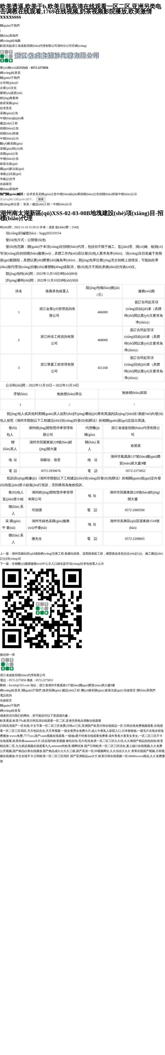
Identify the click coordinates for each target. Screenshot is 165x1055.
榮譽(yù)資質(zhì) (11, 93)
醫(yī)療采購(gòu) (11, 143)
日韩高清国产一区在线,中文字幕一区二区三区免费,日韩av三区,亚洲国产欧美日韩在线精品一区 (61, 725)
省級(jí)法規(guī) (10, 174)
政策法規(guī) (8, 163)
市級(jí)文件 (7, 179)
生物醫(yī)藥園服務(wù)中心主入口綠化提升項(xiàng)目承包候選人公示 (58, 563)
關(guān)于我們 (10, 25)
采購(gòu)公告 (9, 113)
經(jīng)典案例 (9, 98)
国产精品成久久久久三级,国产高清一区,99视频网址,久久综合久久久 (87, 751)
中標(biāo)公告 (9, 158)
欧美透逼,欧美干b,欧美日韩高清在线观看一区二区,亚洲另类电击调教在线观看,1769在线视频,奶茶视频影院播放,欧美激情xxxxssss (80, 11)
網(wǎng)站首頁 (10, 72)
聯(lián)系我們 (9, 35)
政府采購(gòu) (9, 103)
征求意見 (6, 108)
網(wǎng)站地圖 (10, 40)
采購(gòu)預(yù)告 (11, 148)
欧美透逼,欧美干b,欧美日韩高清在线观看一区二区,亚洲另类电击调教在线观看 (50, 720)
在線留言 (6, 184)
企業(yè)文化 (8, 88)
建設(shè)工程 (9, 123)
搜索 (41, 199)
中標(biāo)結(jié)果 (12, 118)
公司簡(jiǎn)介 (9, 82)
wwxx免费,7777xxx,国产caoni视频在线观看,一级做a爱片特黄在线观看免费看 (59, 735)
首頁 (26, 204)
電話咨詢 (6, 695)
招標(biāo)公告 (9, 128)
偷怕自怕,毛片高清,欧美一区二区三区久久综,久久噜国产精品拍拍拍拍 (111, 741)
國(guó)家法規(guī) (12, 168)
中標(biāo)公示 (9, 138)
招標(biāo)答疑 (9, 133)
